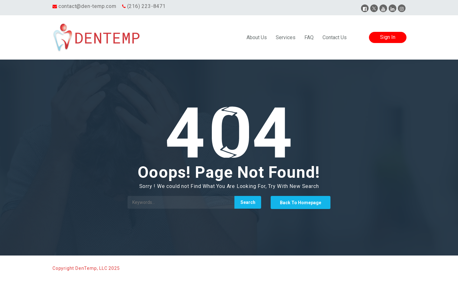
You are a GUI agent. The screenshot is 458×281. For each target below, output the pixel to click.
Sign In (387, 37)
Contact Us (335, 37)
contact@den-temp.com (87, 6)
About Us (256, 37)
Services (285, 37)
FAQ (309, 37)
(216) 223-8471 (146, 6)
